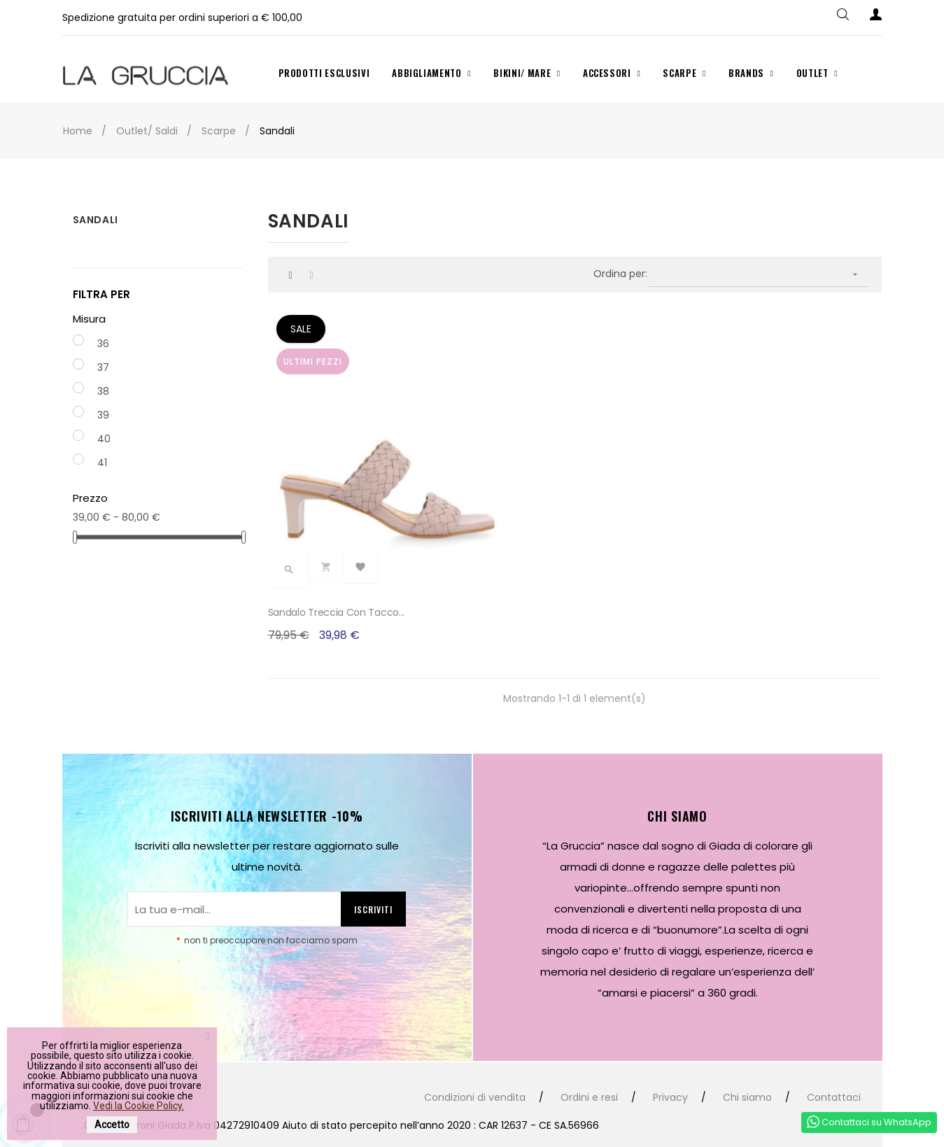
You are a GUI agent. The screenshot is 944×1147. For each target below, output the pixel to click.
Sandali (96, 220)
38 (103, 391)
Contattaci (834, 1056)
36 (103, 344)
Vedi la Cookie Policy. (138, 1105)
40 (104, 439)
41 (102, 463)
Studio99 (321, 1112)
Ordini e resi (589, 1056)
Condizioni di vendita (475, 1056)
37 (103, 367)
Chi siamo (747, 1056)
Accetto (111, 1124)
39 (103, 415)
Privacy (670, 1056)
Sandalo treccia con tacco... (336, 570)
